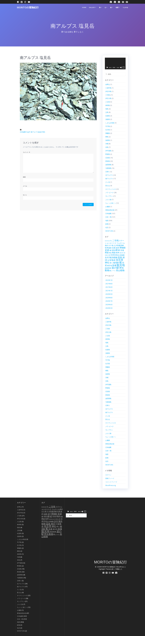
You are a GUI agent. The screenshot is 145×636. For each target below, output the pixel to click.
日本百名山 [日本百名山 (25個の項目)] (115, 255)
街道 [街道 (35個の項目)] (50, 529)
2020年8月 (109, 298)
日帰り (107, 172)
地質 (117, 7)
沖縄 (106, 144)
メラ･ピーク (109, 193)
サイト (25, 195)
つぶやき (125, 7)
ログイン (108, 475)
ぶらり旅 (108, 200)
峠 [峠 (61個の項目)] (119, 250)
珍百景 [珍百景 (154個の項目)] (119, 260)
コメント (26, 152)
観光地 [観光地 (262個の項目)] (121, 265)
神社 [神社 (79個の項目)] (107, 262)
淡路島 (107, 119)
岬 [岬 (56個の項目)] (116, 250)
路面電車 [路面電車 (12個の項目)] (108, 268)
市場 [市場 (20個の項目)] (122, 250)
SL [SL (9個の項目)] (111, 241)
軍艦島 (107, 133)
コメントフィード (111, 482)
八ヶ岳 (107, 182)
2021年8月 (109, 284)
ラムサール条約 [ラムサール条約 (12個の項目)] (57, 509)
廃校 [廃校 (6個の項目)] (110, 253)
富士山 (107, 186)
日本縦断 (108, 213)
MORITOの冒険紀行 (28, 7)
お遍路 (107, 207)
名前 (24, 177)
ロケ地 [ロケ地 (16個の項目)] (110, 245)
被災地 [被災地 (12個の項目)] (109, 265)
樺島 (106, 137)
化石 (106, 227)
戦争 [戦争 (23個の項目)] (117, 252)
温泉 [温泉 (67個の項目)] (120, 257)
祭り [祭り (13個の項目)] (111, 263)
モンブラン (109, 196)
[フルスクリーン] (123, 67)
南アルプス (109, 179)
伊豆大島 (108, 98)
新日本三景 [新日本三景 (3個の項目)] (122, 252)
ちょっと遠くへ (110, 203)
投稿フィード (109, 478)
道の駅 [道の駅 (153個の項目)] (115, 267)
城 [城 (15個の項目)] (110, 250)
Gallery (92, 7)
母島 (106, 109)
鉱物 (106, 224)
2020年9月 (109, 294)
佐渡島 (107, 116)
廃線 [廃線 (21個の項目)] (113, 252)
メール (25, 186)
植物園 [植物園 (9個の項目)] (122, 255)
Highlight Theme (104, 569)
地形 (106, 221)
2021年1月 (109, 291)
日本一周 (108, 217)
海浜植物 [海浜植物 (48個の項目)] (113, 257)
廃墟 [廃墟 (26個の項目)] (107, 252)
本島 (106, 147)
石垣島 (107, 158)
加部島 (107, 140)
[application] (115, 63)
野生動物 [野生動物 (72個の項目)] (48, 534)
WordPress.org (110, 485)
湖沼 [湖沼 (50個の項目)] (53, 523)
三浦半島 (108, 88)
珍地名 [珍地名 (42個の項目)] (112, 260)
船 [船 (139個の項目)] (120, 262)
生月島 (107, 130)
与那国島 (108, 168)
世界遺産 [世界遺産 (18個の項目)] (108, 248)
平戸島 (107, 126)
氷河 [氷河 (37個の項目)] (107, 257)
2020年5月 (109, 308)
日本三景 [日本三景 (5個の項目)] (107, 255)
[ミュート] (121, 67)
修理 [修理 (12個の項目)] (117, 248)
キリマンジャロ (110, 189)
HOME (84, 7)
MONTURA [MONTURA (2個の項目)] (107, 240)
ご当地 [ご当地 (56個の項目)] (115, 240)
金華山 (107, 84)
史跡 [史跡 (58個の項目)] (107, 250)
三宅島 (107, 95)
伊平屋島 (108, 151)
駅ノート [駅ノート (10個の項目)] (113, 271)
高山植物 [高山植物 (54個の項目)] (120, 270)
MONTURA (109, 231)
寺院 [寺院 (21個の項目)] (113, 250)
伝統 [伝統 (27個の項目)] (114, 247)
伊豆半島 (108, 91)
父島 (106, 112)
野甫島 (107, 154)
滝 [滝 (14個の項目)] (108, 260)
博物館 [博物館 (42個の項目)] (122, 247)
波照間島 (108, 165)
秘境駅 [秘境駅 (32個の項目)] (116, 262)
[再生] (107, 67)
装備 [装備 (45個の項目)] (114, 265)
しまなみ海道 (109, 123)
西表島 (107, 161)
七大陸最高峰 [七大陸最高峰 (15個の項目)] (119, 245)
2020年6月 (109, 305)
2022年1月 (109, 280)
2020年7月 (109, 301)
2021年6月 (109, 287)
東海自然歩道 (109, 210)
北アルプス (109, 175)
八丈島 (107, 102)
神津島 (107, 105)
